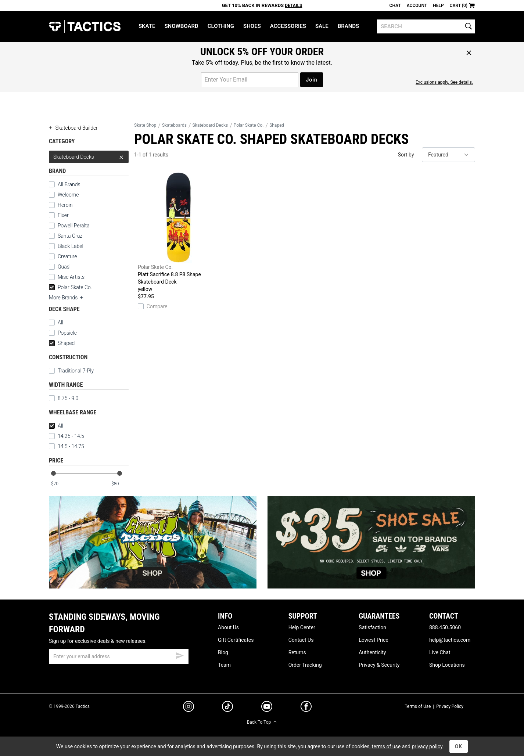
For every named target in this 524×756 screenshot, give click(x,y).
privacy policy (427, 746)
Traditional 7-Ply (71, 371)
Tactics (85, 26)
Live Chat (440, 652)
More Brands (66, 297)
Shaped (62, 343)
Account (417, 5)
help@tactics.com (449, 640)
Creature (67, 256)
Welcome (68, 195)
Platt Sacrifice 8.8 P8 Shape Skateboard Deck (178, 232)
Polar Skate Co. (70, 287)
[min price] (59, 484)
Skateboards (174, 125)
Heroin (65, 205)
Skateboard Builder (73, 128)
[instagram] (188, 707)
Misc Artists (71, 277)
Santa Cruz (70, 236)
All (56, 322)
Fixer (63, 215)
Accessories (288, 26)
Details (293, 5)
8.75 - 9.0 (63, 398)
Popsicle (63, 333)
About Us (228, 627)
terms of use (386, 746)
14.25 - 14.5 (66, 436)
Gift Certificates (236, 640)
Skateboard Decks (88, 157)
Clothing (221, 26)
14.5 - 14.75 (66, 446)
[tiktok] (227, 707)
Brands (348, 26)
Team (224, 665)
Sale (322, 26)
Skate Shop (145, 125)
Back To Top (262, 722)
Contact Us (301, 640)
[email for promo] (249, 79)
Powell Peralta (74, 225)
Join (311, 80)
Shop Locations (447, 665)
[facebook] (306, 707)
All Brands (69, 184)
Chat (395, 5)
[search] (426, 26)
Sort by (406, 155)
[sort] (448, 154)
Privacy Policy (449, 706)
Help (438, 5)
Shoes (252, 26)
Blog (223, 652)
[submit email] (179, 654)
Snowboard (181, 26)
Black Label (70, 246)
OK (459, 746)
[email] (119, 656)
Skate (147, 26)
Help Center (301, 627)
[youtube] (266, 707)
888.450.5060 (445, 627)
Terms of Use (418, 706)
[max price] (120, 484)
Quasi (64, 267)
